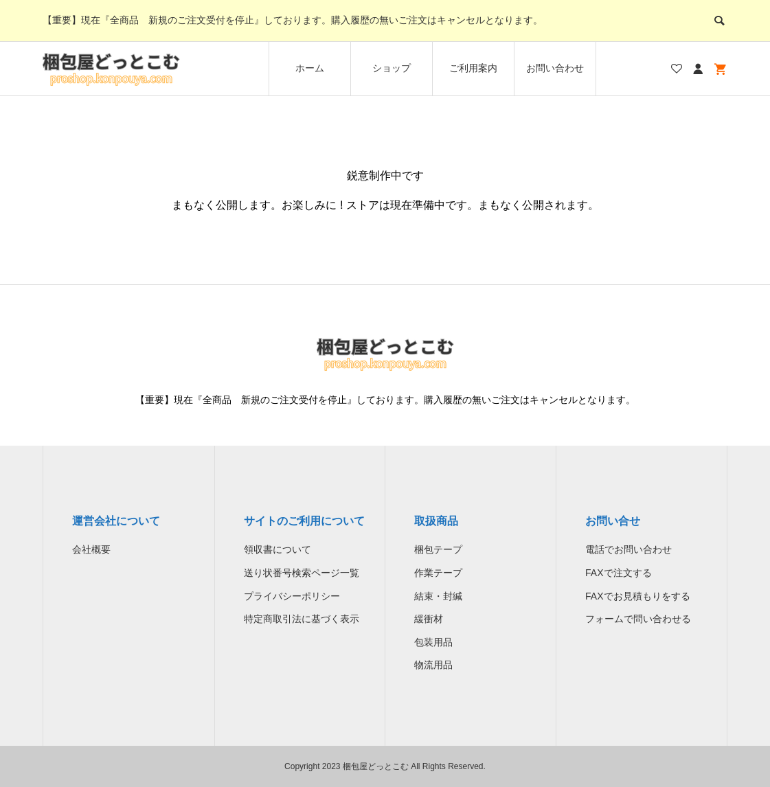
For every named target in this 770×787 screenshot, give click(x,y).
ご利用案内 (473, 67)
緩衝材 (428, 618)
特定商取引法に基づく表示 (301, 618)
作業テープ (438, 572)
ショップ (391, 67)
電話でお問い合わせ (628, 549)
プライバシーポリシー (292, 596)
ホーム (309, 67)
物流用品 (433, 664)
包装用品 (433, 642)
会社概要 (91, 549)
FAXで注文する (618, 572)
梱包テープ (438, 549)
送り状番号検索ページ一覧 (301, 572)
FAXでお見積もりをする (637, 596)
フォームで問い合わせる (638, 618)
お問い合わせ (555, 67)
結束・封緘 (438, 596)
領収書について (277, 549)
